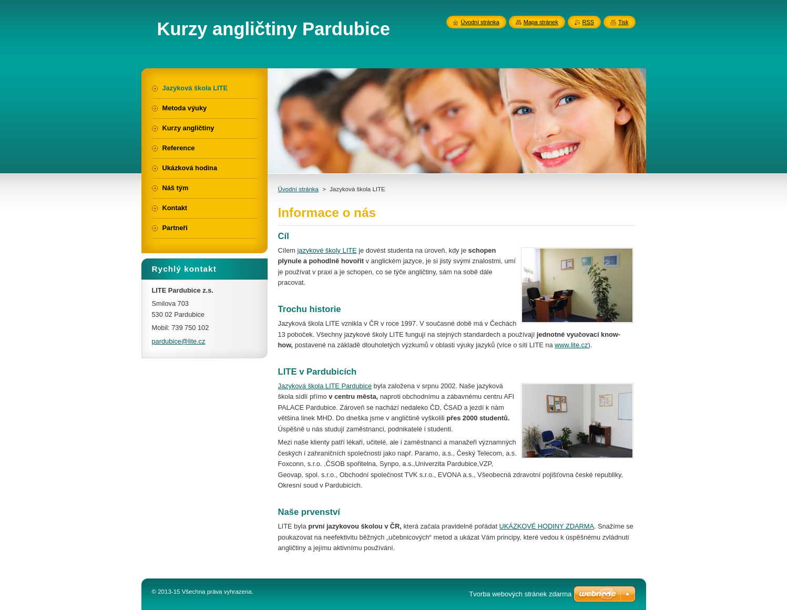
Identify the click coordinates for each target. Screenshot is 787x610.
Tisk (623, 22)
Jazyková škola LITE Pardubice (325, 386)
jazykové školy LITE (326, 250)
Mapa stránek (541, 22)
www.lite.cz (571, 345)
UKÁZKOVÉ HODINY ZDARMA (546, 526)
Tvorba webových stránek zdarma (520, 594)
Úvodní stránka (298, 189)
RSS (588, 22)
